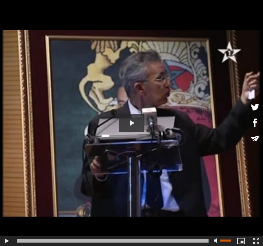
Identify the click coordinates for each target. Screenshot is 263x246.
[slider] (113, 241)
